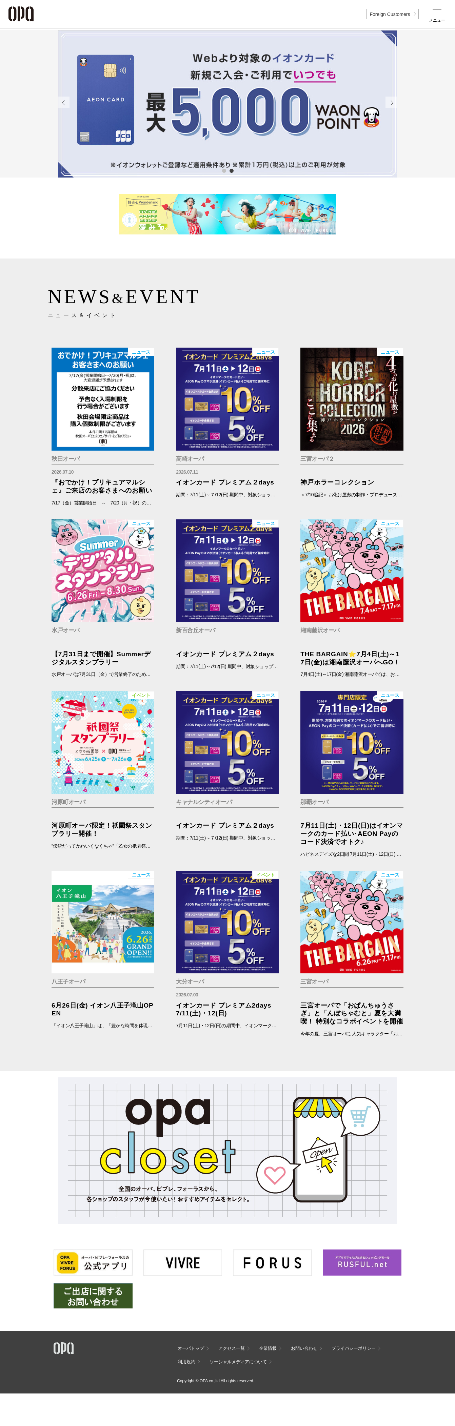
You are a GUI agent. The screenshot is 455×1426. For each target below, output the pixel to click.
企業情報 (268, 1348)
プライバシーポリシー (354, 1348)
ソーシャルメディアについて (238, 1361)
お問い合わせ (304, 1348)
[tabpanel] (227, 104)
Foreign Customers (390, 14)
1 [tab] (223, 170)
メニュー (437, 20)
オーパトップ (191, 1348)
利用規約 (186, 1361)
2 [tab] (231, 170)
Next (391, 102)
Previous (64, 102)
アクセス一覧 (231, 1348)
